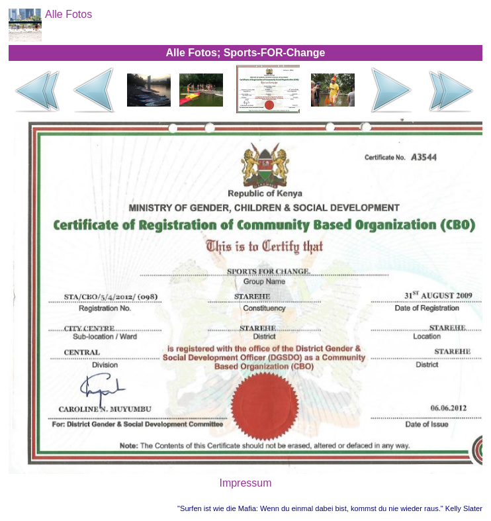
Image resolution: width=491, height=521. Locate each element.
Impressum (245, 483)
